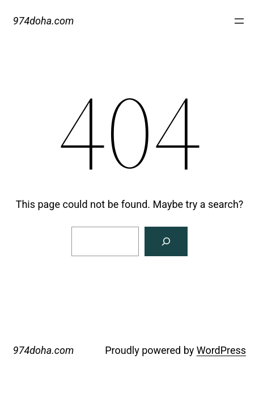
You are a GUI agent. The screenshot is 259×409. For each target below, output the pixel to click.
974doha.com (43, 21)
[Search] (166, 241)
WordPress (221, 350)
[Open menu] (239, 21)
